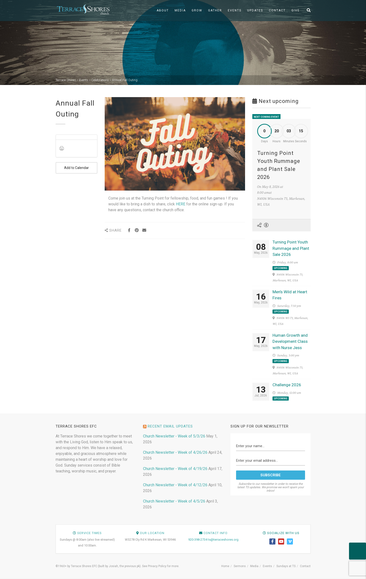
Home (225, 566)
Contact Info (216, 533)
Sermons (240, 566)
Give (295, 10)
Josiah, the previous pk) (125, 566)
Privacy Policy (157, 566)
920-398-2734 (197, 539)
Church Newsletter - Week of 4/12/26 (175, 485)
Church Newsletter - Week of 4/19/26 (175, 468)
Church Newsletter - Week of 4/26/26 (175, 452)
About (163, 10)
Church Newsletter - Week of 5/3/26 (174, 436)
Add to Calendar (77, 168)
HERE (180, 204)
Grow (197, 10)
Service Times (89, 533)
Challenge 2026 (286, 384)
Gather (215, 10)
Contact (277, 10)
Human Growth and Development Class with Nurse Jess (290, 341)
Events (234, 10)
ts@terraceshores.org (223, 539)
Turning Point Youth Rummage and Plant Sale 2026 (290, 248)
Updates (255, 10)
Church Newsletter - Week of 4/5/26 (174, 501)
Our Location (152, 533)
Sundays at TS (286, 566)
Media (180, 10)
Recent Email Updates (170, 426)
